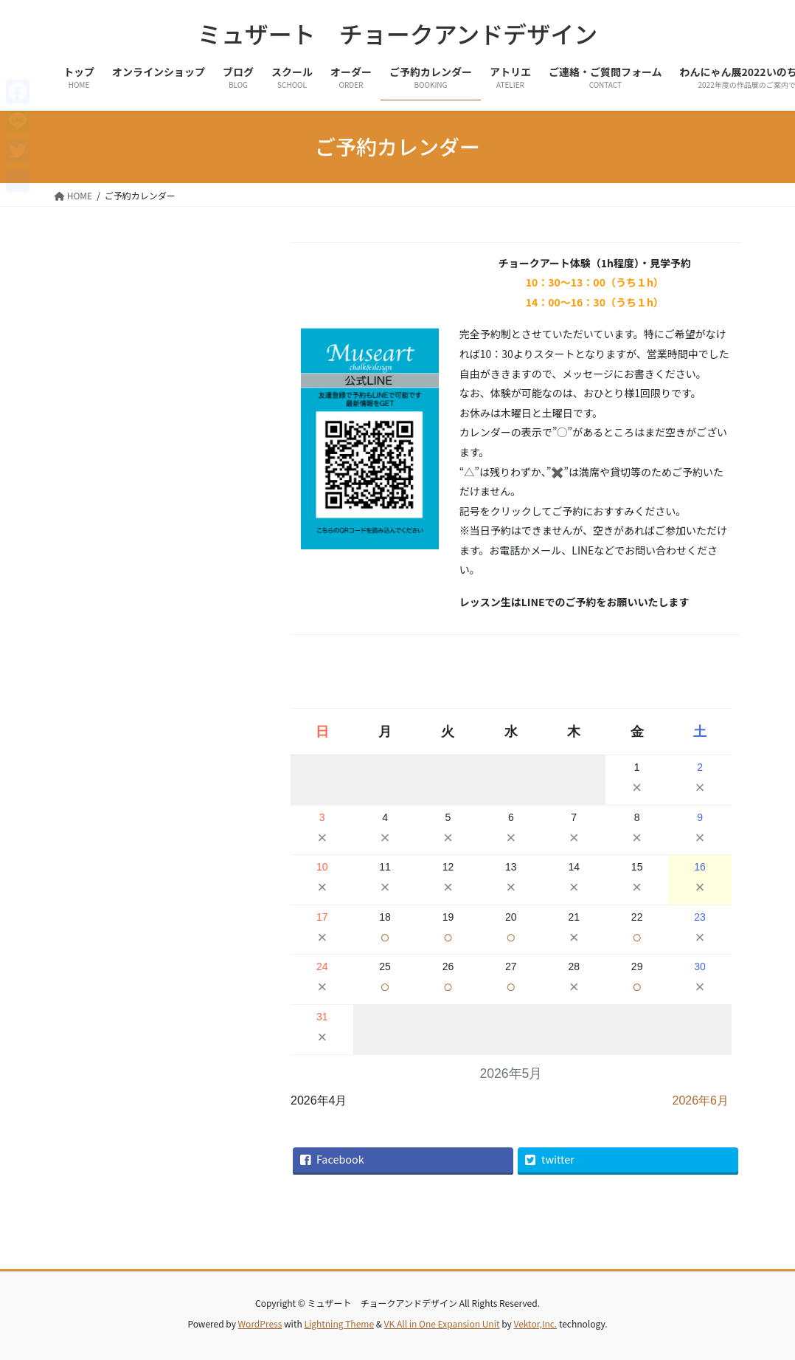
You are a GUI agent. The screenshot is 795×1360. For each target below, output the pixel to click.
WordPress (260, 1323)
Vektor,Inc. (535, 1323)
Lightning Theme (339, 1323)
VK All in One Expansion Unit (442, 1323)
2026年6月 (701, 1100)
